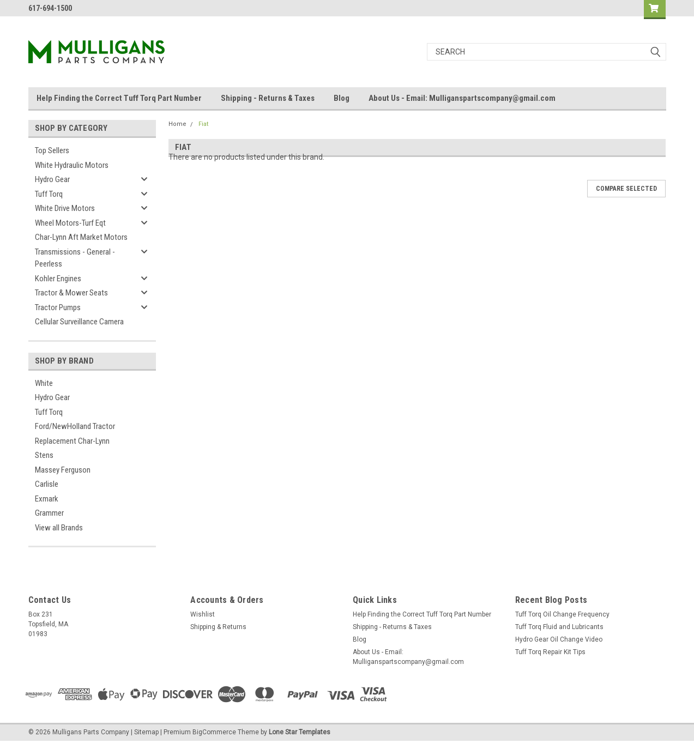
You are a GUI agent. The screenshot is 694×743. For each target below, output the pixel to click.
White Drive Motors (65, 208)
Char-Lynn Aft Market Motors (81, 237)
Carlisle (46, 484)
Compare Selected (626, 188)
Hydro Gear (52, 179)
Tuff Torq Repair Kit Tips (550, 652)
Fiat (203, 124)
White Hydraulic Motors (71, 165)
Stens (44, 455)
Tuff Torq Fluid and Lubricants (559, 627)
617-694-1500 (50, 8)
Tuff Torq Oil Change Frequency (562, 614)
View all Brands (59, 528)
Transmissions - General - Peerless (75, 258)
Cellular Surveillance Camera (79, 322)
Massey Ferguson (62, 470)
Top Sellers (52, 150)
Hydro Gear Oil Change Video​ (558, 639)
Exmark (46, 499)
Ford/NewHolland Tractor (75, 426)
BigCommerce (214, 732)
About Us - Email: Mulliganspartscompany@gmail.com (462, 98)
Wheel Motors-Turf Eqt (70, 223)
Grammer (49, 513)
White (44, 383)
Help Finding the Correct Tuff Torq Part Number (119, 98)
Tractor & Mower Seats (71, 293)
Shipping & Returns (218, 627)
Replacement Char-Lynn (72, 441)
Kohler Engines (58, 278)
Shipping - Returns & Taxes (268, 98)
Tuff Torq (49, 194)
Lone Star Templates (299, 732)
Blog (341, 98)
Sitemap (146, 732)
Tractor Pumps (58, 307)
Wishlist (202, 614)
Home (177, 124)
